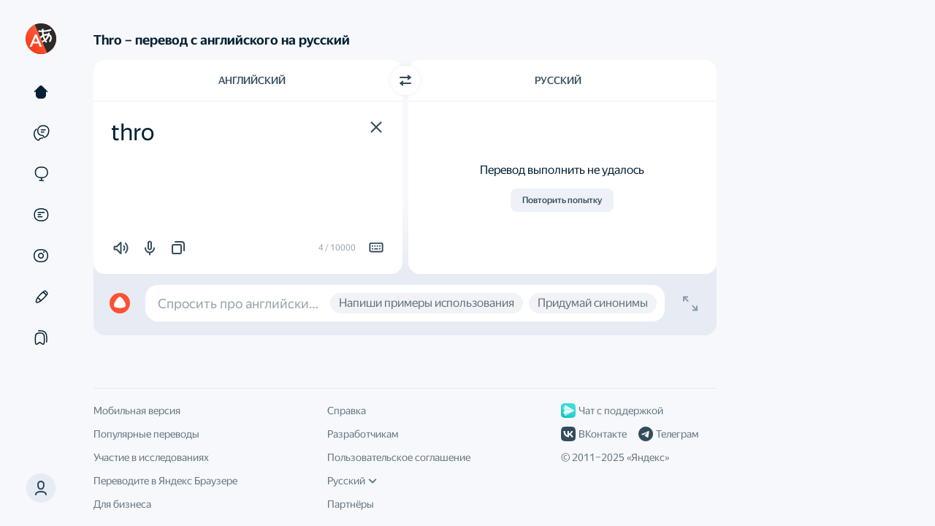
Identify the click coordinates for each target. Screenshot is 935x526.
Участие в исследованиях (151, 457)
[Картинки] (41, 255)
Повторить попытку (562, 200)
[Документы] (41, 214)
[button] (376, 127)
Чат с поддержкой (612, 410)
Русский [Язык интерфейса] (352, 481)
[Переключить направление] (405, 80)
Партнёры (350, 504)
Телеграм (668, 434)
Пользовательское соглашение (398, 457)
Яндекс (648, 457)
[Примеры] (41, 133)
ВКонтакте (594, 434)
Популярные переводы (146, 434)
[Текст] (41, 92)
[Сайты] (41, 173)
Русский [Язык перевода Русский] (558, 80)
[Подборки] (41, 337)
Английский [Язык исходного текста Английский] (252, 80)
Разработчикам (362, 434)
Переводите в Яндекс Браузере (165, 481)
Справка (346, 410)
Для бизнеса (122, 504)
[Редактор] (41, 296)
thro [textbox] (132, 132)
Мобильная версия (137, 410)
